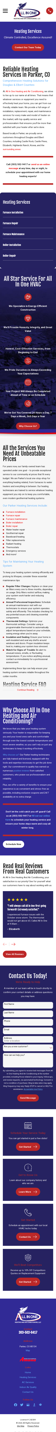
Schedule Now (13, 844)
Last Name (9, 1012)
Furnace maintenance (16, 519)
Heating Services (28, 1377)
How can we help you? (14, 1055)
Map (28, 1350)
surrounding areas (12, 149)
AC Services (28, 1382)
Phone (7, 1021)
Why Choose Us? (28, 426)
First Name (9, 1004)
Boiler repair (12, 526)
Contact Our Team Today (28, 47)
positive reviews (21, 770)
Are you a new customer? (16, 1046)
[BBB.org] (34, 1404)
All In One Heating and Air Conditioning (24, 91)
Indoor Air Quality (28, 1387)
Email (6, 1029)
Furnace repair (13, 515)
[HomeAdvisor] (40, 1404)
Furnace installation (15, 512)
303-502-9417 (28, 1332)
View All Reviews (15, 954)
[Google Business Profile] (28, 1404)
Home (28, 1372)
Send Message (28, 1098)
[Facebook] (15, 1404)
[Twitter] (21, 1404)
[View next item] (13, 944)
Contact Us (27, 1392)
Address (8, 1038)
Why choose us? (11, 754)
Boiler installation (14, 522)
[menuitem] (28, 212)
